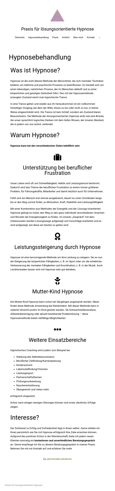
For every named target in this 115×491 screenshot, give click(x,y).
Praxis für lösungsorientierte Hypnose (57, 29)
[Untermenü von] (99, 37)
